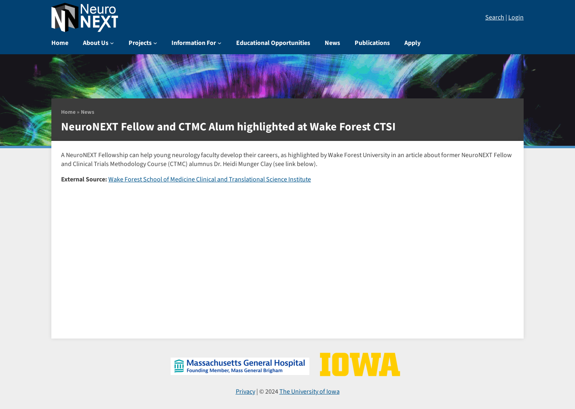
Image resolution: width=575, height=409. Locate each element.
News (87, 112)
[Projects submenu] (155, 43)
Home (68, 112)
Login (516, 17)
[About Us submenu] (112, 43)
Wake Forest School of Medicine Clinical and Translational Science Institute (209, 179)
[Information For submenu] (220, 43)
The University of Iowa (309, 391)
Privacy (245, 391)
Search (494, 17)
